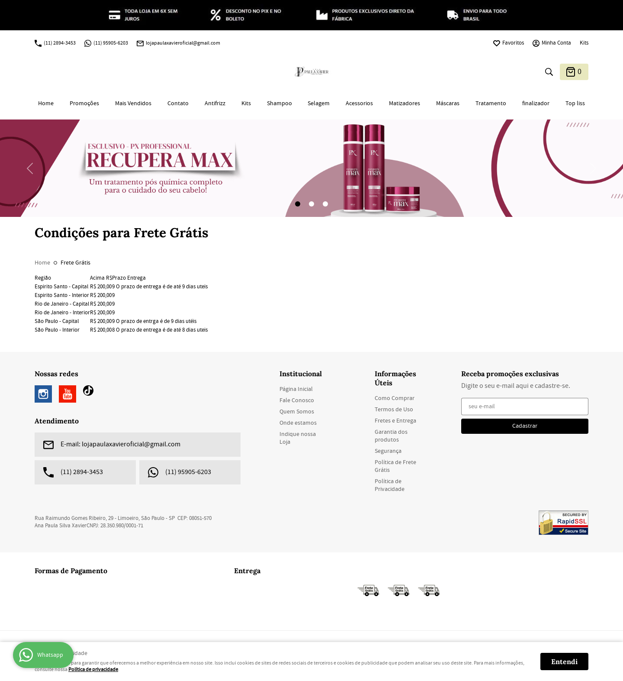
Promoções (84, 103)
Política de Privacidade (390, 485)
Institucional (300, 373)
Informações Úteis (395, 378)
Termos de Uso (394, 409)
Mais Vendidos (133, 103)
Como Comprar (394, 398)
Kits (584, 43)
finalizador (535, 103)
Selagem (319, 103)
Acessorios (359, 103)
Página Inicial (296, 389)
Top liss (575, 103)
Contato (178, 103)
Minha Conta (556, 43)
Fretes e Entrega (395, 421)
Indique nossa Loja (297, 438)
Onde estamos (298, 423)
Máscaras (447, 103)
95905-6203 (110, 43)
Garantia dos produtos (391, 436)
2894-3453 (60, 43)
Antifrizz (215, 103)
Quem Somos (296, 412)
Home (46, 103)
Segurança (388, 451)
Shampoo (279, 103)
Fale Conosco (296, 400)
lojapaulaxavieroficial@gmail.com (183, 43)
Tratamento (490, 103)
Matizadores (404, 103)
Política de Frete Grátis (395, 466)
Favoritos (513, 43)
